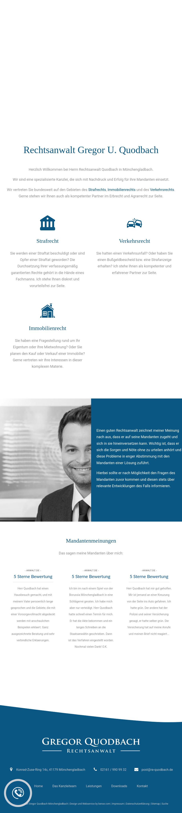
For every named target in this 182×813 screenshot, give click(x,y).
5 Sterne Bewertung (33, 576)
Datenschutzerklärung (137, 803)
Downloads (119, 786)
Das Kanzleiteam (64, 786)
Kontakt (142, 786)
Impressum (118, 803)
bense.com (104, 803)
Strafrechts (97, 190)
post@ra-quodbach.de (70, 4)
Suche (165, 803)
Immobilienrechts (121, 190)
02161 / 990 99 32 (24, 4)
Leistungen (94, 786)
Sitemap (155, 803)
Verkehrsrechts (162, 190)
